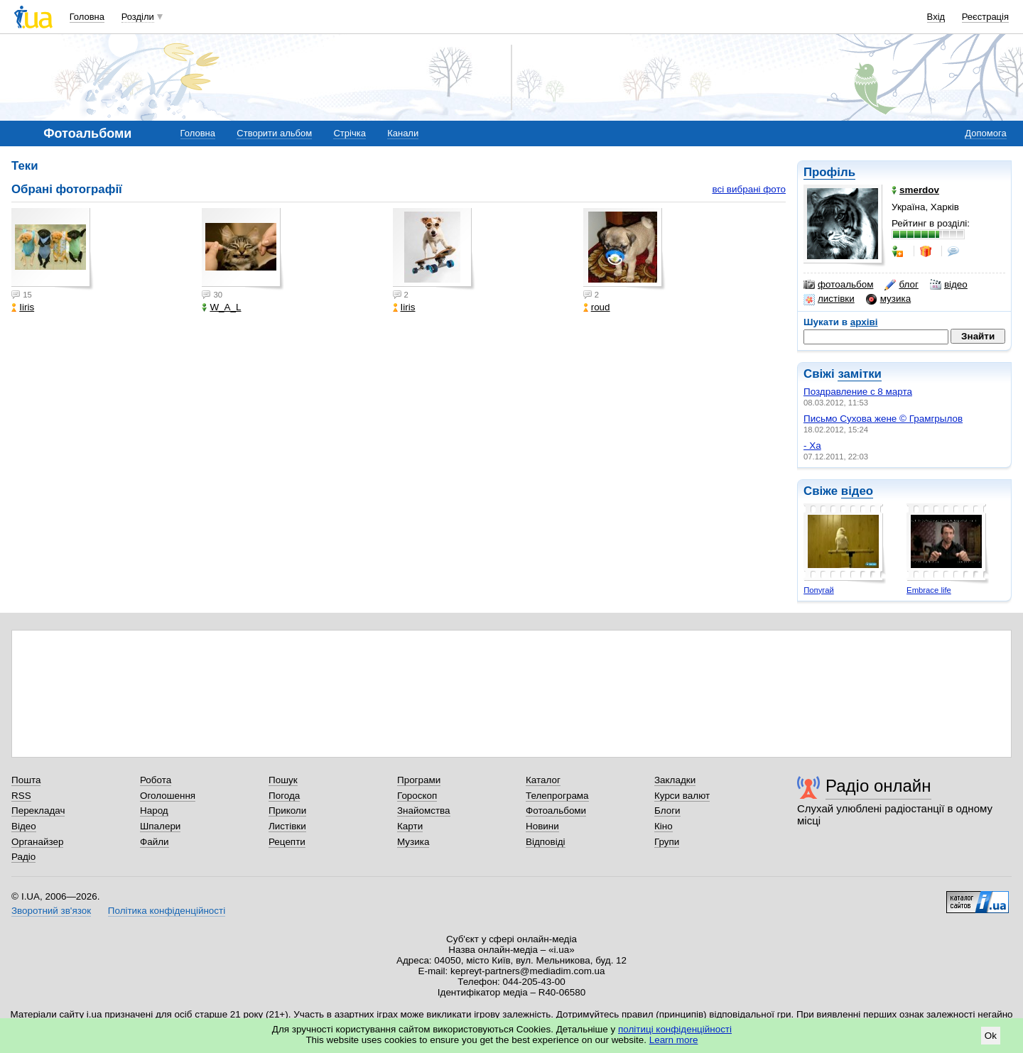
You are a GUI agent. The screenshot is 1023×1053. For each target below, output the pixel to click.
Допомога (985, 133)
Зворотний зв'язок (51, 910)
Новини (542, 826)
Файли (154, 841)
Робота (155, 780)
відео (949, 284)
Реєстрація (985, 16)
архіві (864, 322)
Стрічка (349, 133)
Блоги (667, 810)
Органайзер (37, 841)
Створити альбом (274, 133)
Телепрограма (557, 795)
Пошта (25, 780)
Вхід (936, 16)
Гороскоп (417, 795)
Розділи (137, 16)
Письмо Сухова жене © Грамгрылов (883, 418)
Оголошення (167, 795)
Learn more (673, 1040)
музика (888, 299)
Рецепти (287, 841)
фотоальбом (838, 284)
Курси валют (682, 795)
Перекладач (38, 810)
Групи (666, 841)
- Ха (812, 445)
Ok (991, 1035)
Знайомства (423, 810)
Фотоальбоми (556, 810)
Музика (413, 841)
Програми (418, 780)
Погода (284, 795)
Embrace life (928, 590)
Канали (402, 133)
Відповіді (545, 841)
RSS (21, 795)
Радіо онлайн (878, 785)
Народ (154, 810)
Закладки (674, 780)
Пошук (283, 780)
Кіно (663, 826)
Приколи (287, 810)
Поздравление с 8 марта (857, 391)
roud (596, 307)
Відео (23, 826)
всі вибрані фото (749, 189)
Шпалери (160, 826)
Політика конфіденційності (166, 910)
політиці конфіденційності (675, 1029)
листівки (829, 299)
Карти (410, 826)
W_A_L (221, 307)
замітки (860, 374)
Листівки (287, 826)
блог (901, 284)
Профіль (829, 172)
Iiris (22, 307)
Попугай (818, 590)
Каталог (543, 780)
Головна (87, 16)
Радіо (23, 856)
